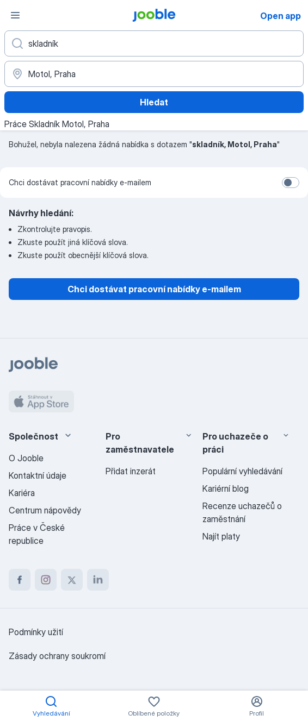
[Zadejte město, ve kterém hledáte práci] (154, 74)
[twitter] (72, 580)
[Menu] (15, 15)
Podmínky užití (36, 631)
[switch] (290, 182)
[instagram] (46, 580)
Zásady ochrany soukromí (57, 655)
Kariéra (22, 492)
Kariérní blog (225, 488)
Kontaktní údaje (37, 475)
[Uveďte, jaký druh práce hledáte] (154, 43)
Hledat (154, 102)
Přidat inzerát (131, 471)
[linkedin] (98, 580)
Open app (280, 15)
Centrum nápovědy (45, 510)
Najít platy (221, 536)
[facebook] (19, 580)
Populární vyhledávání (242, 471)
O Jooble (26, 458)
